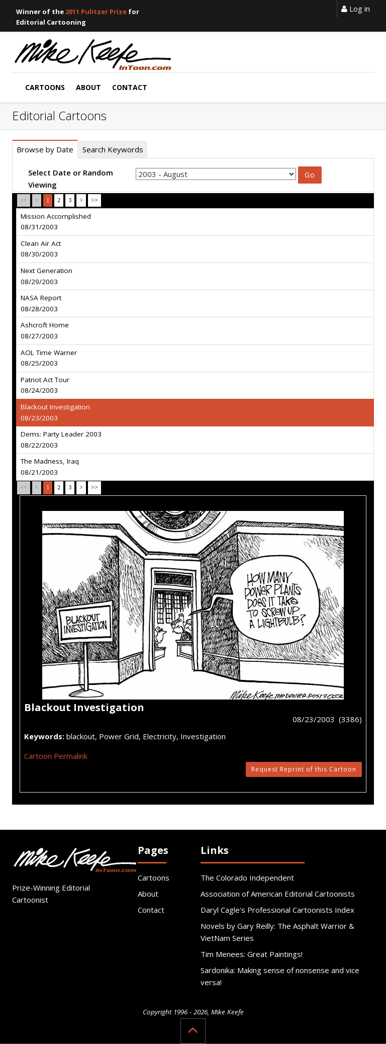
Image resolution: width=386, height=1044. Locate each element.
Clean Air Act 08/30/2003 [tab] (41, 249)
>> (94, 200)
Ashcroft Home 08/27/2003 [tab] (45, 330)
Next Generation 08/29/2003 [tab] (46, 276)
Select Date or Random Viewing (70, 178)
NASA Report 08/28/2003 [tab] (41, 303)
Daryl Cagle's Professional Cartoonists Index (277, 910)
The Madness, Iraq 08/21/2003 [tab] (50, 467)
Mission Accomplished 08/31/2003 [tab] (56, 222)
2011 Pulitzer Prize (96, 11)
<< (23, 200)
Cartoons (153, 878)
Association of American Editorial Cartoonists (278, 894)
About (148, 894)
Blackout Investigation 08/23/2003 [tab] (55, 412)
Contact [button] (129, 87)
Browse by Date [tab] (45, 149)
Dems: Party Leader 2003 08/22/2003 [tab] (61, 439)
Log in (355, 9)
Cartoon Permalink (55, 756)
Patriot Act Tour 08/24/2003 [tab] (45, 385)
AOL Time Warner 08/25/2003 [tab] (49, 358)
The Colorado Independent (247, 878)
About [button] (88, 87)
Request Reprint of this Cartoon (303, 769)
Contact (151, 910)
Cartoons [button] (45, 87)
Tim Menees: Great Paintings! (252, 954)
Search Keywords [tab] (112, 149)
